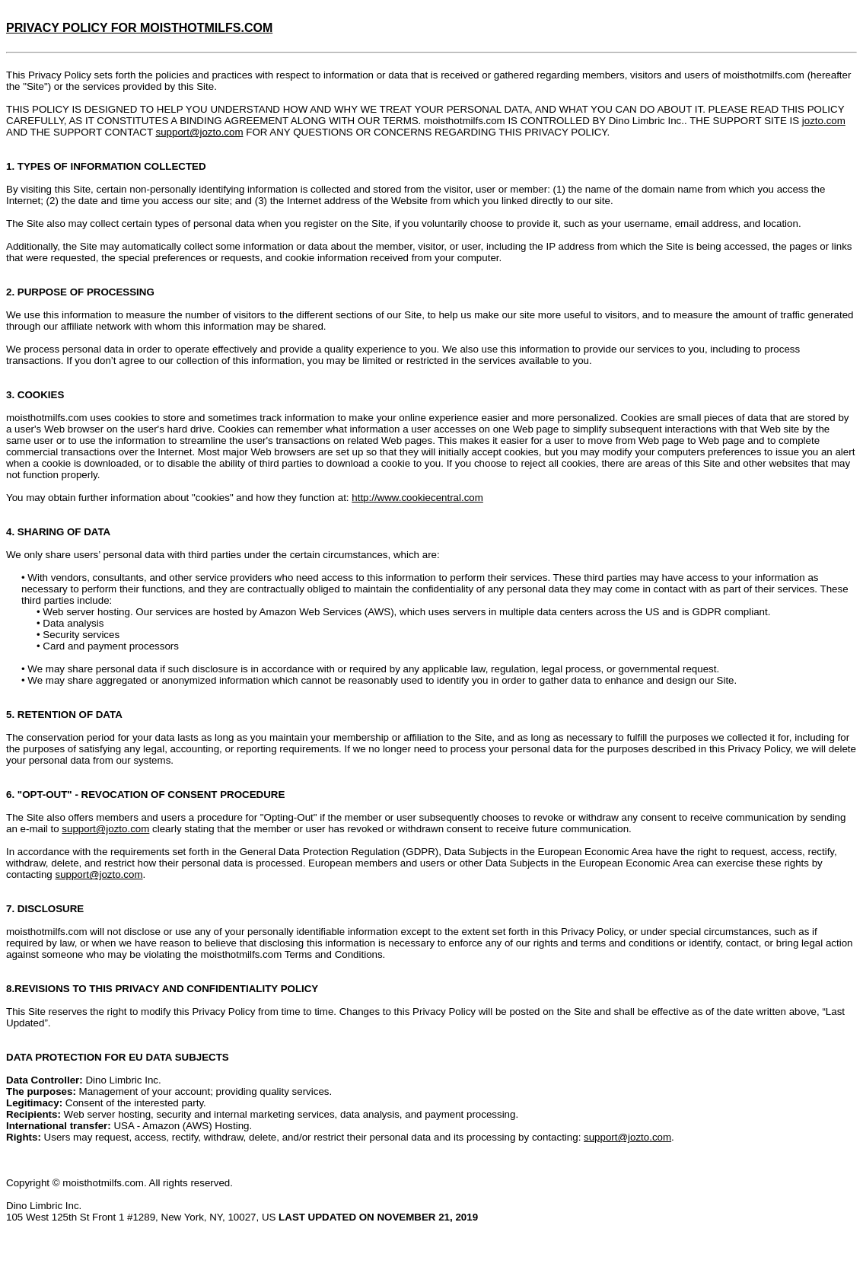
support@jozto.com (200, 132)
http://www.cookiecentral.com (417, 497)
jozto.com (823, 120)
